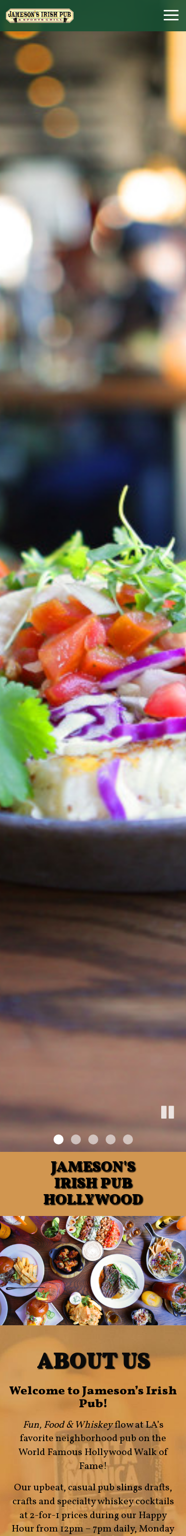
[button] (178, 1129)
